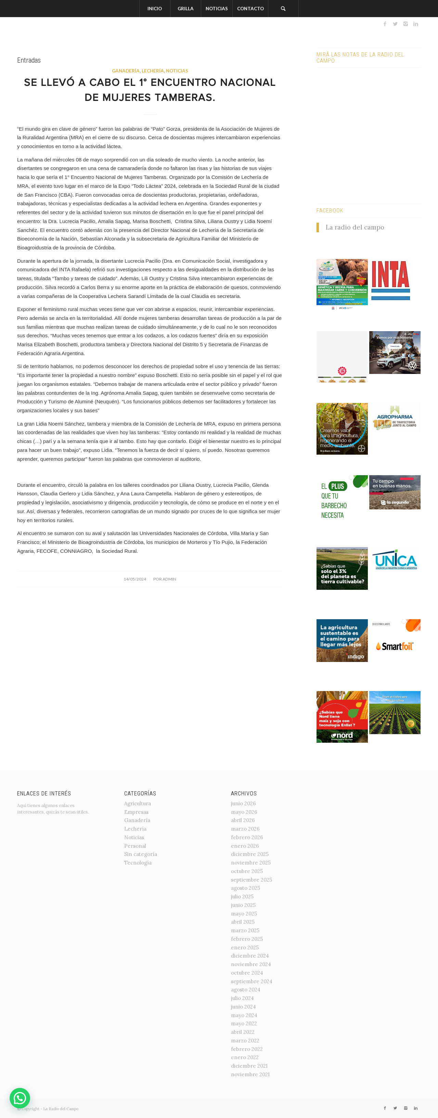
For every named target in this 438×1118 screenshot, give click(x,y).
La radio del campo (355, 227)
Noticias (177, 71)
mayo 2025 (244, 913)
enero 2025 (245, 947)
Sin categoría (140, 854)
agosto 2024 (245, 989)
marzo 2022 (245, 1040)
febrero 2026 (247, 837)
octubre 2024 (247, 973)
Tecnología (138, 862)
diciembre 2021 (249, 1066)
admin (169, 579)
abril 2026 (243, 820)
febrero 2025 (247, 939)
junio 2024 (243, 1006)
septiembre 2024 (251, 981)
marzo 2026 (245, 829)
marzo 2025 (245, 930)
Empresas (136, 812)
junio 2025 (243, 905)
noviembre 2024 (251, 964)
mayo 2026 (244, 812)
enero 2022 (245, 1057)
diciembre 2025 (250, 854)
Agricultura (137, 803)
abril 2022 (243, 1032)
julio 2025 (242, 896)
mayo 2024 (244, 1015)
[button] (20, 1098)
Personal (135, 846)
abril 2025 (243, 922)
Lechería (153, 71)
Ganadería (126, 71)
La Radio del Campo (60, 1108)
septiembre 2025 (251, 879)
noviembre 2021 (250, 1074)
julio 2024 (242, 998)
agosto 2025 (245, 888)
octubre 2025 (247, 871)
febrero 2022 (247, 1049)
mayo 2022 (244, 1023)
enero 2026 (245, 846)
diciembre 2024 (250, 955)
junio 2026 (243, 803)
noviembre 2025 (251, 862)
